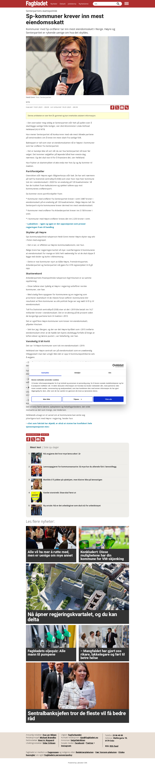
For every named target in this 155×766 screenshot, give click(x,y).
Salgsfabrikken (78, 740)
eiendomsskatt (33, 434)
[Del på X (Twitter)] (117, 107)
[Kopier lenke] (127, 107)
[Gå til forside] (37, 4)
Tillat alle (108, 399)
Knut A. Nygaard (46, 740)
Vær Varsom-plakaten (106, 752)
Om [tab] (109, 373)
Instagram (66, 745)
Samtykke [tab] (45, 373)
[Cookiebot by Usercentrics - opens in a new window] (114, 365)
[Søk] (118, 4)
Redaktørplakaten (84, 752)
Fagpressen (53, 752)
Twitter (89, 743)
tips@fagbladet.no (89, 737)
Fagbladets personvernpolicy (58, 755)
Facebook (79, 743)
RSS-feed (114, 746)
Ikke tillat (46, 399)
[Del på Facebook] (112, 107)
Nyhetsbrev (83, 3)
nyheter (45, 434)
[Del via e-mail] (122, 107)
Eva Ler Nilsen (49, 735)
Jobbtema (72, 3)
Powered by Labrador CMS (77, 763)
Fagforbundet (75, 735)
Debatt (62, 3)
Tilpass (78, 399)
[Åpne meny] (126, 4)
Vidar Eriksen (49, 743)
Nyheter (54, 3)
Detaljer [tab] (78, 373)
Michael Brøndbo (48, 737)
